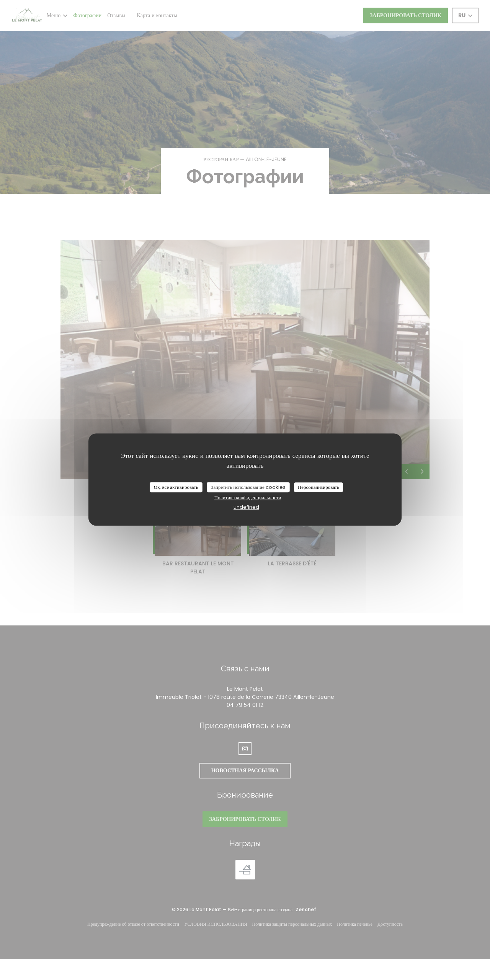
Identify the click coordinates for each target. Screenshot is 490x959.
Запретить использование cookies (248, 487)
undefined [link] (246, 507)
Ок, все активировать (176, 487)
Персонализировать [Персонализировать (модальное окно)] (318, 487)
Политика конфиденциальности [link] (247, 497)
